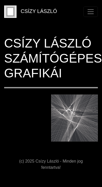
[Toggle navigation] (90, 11)
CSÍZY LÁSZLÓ (30, 11)
